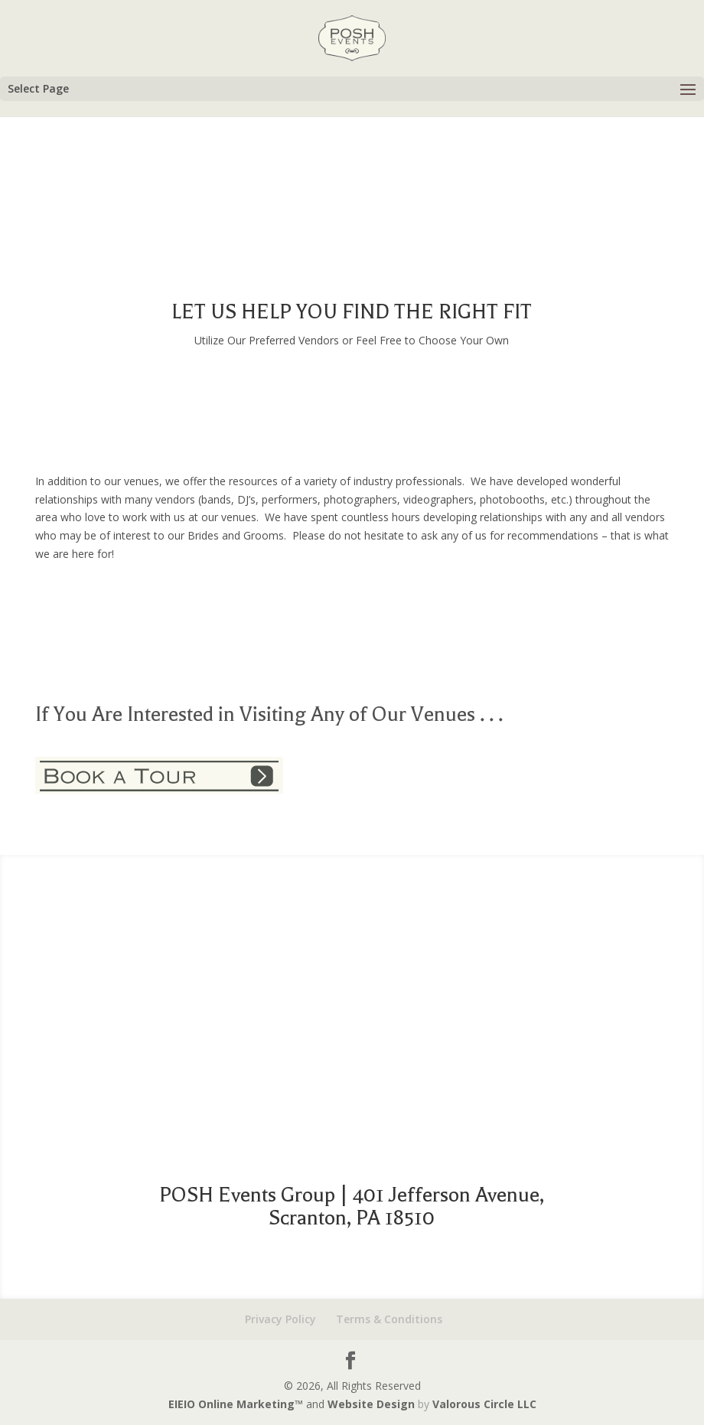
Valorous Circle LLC (484, 1404)
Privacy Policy (280, 1319)
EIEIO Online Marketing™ (237, 1404)
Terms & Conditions (389, 1319)
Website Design (371, 1404)
